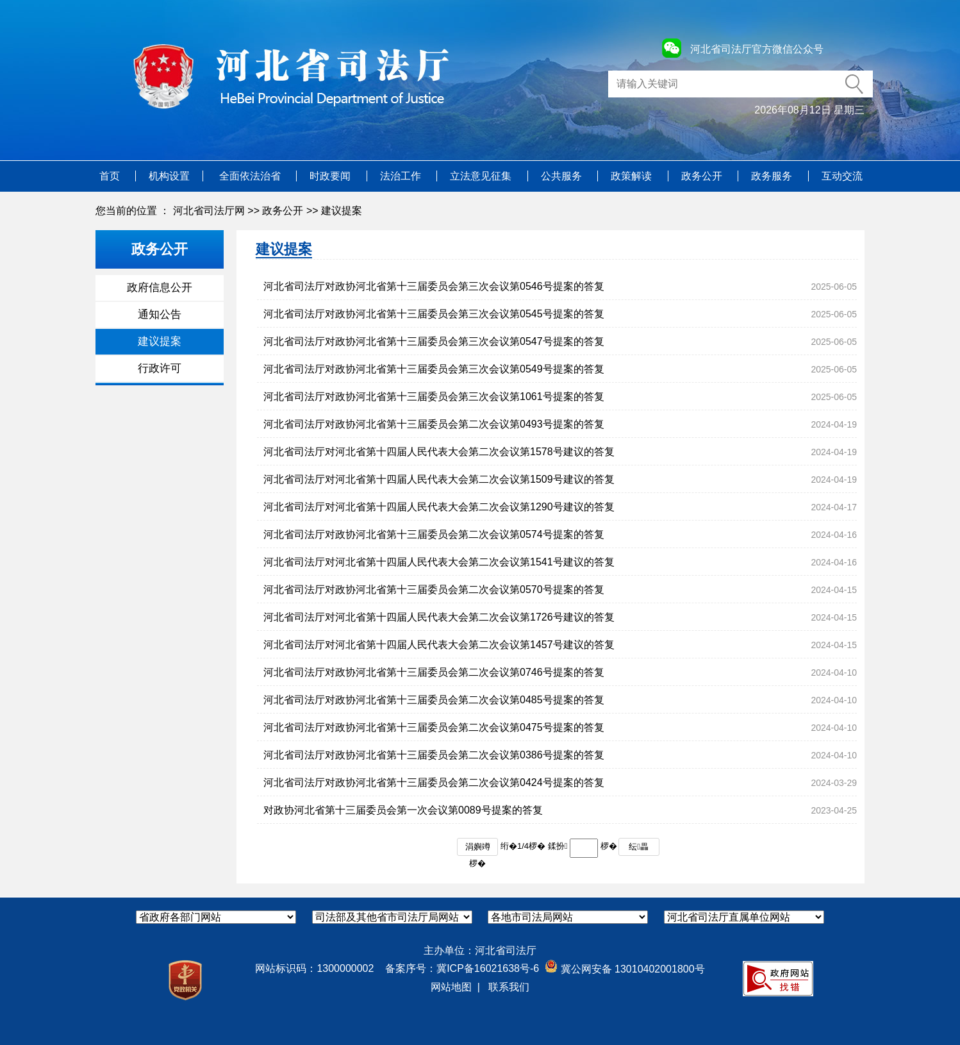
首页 (110, 176)
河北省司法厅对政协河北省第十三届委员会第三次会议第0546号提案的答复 (433, 286)
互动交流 (842, 176)
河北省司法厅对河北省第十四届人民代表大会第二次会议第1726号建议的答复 (439, 617)
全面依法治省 (251, 176)
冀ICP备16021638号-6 (487, 968)
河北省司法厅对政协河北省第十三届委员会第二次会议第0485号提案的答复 (433, 699)
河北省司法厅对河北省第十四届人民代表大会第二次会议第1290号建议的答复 (439, 506)
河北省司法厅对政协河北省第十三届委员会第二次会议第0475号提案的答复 (433, 727)
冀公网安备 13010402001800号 (624, 969)
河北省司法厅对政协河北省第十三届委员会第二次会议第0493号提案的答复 (433, 424)
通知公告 (159, 314)
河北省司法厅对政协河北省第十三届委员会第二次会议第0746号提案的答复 (433, 672)
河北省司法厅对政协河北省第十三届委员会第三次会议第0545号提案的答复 (433, 313)
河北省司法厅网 (209, 210)
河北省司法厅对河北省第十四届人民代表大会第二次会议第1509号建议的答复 (439, 479)
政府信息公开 (159, 287)
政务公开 (703, 176)
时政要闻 (331, 176)
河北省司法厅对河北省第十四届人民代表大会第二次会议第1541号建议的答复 (439, 561)
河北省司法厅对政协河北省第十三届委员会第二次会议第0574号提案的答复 (433, 534)
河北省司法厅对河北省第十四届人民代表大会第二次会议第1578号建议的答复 (439, 451)
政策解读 (632, 176)
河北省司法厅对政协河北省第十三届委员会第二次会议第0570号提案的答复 (433, 589)
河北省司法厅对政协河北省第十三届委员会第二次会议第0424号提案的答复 (433, 782)
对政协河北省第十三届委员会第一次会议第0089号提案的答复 (403, 810)
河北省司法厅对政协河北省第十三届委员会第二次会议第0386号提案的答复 (433, 754)
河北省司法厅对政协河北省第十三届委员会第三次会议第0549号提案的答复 (433, 369)
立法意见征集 (482, 176)
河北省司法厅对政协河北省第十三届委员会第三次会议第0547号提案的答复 (433, 341)
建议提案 (341, 210)
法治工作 (402, 176)
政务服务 (773, 176)
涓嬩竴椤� (477, 849)
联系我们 (508, 987)
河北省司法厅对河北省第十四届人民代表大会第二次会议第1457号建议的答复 (439, 644)
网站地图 (451, 987)
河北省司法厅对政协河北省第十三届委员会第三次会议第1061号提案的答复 (433, 396)
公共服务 (562, 176)
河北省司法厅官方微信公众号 (756, 49)
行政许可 (159, 368)
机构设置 (169, 176)
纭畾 (639, 846)
